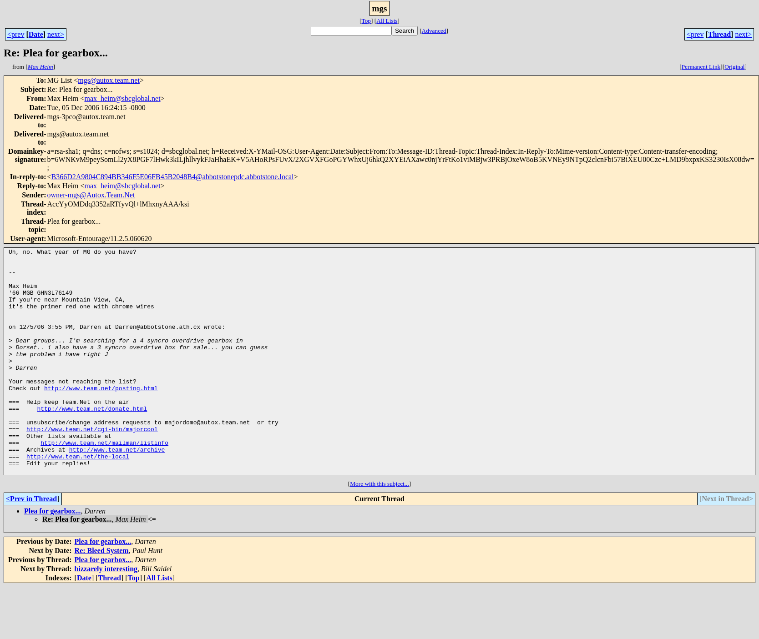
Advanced (434, 30)
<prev (15, 34)
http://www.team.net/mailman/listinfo (104, 482)
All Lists (386, 20)
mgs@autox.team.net (109, 80)
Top (366, 20)
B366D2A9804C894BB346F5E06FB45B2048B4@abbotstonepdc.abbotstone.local (172, 177)
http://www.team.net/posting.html (101, 417)
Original (734, 66)
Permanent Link (701, 66)
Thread (719, 34)
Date (36, 34)
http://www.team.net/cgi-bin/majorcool (92, 466)
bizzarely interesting (106, 614)
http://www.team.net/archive (117, 490)
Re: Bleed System (102, 595)
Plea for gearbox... (52, 556)
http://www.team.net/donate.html (92, 441)
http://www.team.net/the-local (77, 498)
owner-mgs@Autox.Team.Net (91, 195)
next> (55, 34)
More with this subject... (379, 528)
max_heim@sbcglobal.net (122, 98)
